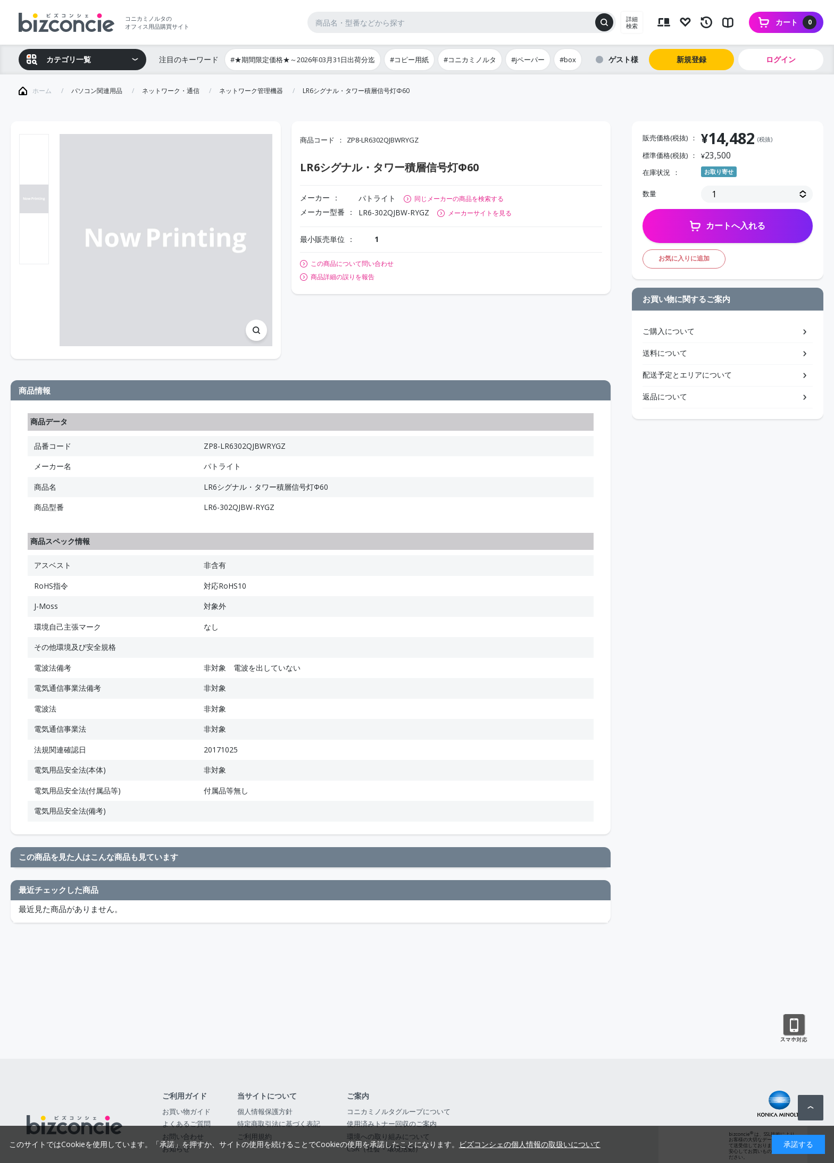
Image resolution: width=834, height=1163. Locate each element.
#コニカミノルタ (470, 59)
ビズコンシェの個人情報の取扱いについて (530, 1144)
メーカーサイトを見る (480, 212)
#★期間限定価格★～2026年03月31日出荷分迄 (302, 59)
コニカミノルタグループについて (399, 1111)
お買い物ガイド (186, 1111)
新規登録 (691, 59)
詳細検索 (632, 22)
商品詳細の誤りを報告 (342, 277)
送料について (665, 353)
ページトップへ (810, 1107)
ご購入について (669, 331)
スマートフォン (793, 1028)
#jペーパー (528, 59)
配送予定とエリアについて (687, 375)
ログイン (781, 59)
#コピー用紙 (409, 59)
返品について (665, 396)
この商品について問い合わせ (352, 264)
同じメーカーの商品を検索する (459, 198)
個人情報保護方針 (265, 1111)
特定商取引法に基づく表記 (278, 1123)
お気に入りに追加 (684, 258)
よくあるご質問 (186, 1123)
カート (795, 22)
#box (568, 59)
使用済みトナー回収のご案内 (392, 1123)
